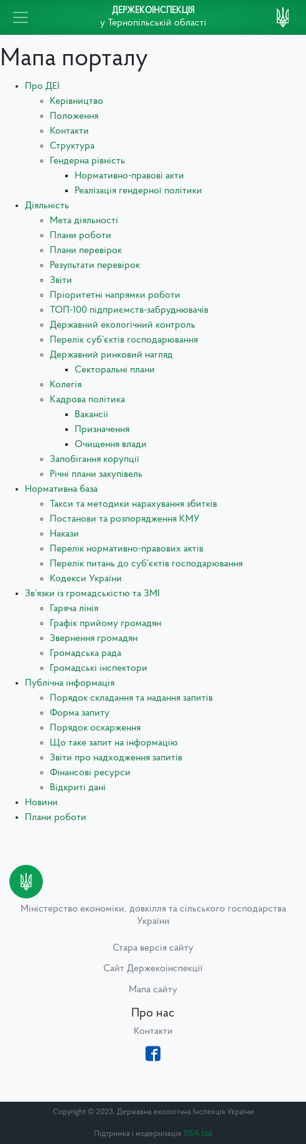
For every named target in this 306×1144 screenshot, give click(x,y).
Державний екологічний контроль (122, 325)
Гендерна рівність (87, 161)
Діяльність (47, 206)
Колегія (65, 385)
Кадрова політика (87, 400)
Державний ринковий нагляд (111, 355)
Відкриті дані (78, 788)
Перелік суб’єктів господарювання (124, 340)
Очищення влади (111, 445)
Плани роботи (80, 236)
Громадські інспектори (98, 668)
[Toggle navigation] (20, 17)
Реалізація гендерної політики (138, 191)
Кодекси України (86, 579)
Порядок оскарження (95, 728)
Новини (41, 803)
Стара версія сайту (153, 948)
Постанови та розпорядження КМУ (125, 519)
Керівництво (76, 101)
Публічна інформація (69, 683)
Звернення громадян (93, 639)
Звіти (61, 280)
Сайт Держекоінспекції (153, 969)
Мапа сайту (153, 990)
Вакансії (91, 415)
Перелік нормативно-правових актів (126, 549)
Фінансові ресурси (90, 773)
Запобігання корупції (94, 459)
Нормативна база (61, 489)
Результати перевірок (95, 265)
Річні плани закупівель (96, 474)
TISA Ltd (197, 1134)
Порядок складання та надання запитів (131, 698)
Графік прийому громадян (105, 624)
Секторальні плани (115, 370)
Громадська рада (85, 653)
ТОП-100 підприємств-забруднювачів (129, 310)
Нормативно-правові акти (129, 176)
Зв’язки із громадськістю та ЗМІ (92, 594)
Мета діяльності (84, 221)
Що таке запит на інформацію (114, 743)
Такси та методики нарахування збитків (133, 504)
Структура (72, 146)
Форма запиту (79, 713)
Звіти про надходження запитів (116, 758)
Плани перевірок (86, 251)
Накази (64, 534)
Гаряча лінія (74, 609)
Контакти (69, 131)
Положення (74, 116)
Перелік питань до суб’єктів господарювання (146, 564)
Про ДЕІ (42, 86)
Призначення (102, 430)
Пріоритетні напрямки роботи (115, 295)
